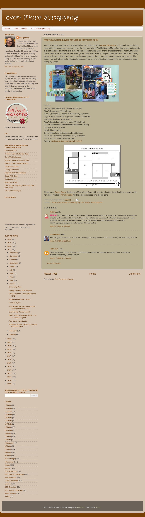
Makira (53, 212)
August (12, 266)
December (13, 253)
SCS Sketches (10, 487)
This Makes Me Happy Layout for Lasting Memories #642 (22, 307)
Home (7, 29)
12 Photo (8, 415)
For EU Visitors (20, 29)
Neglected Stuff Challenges (15, 173)
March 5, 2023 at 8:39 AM (60, 226)
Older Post (134, 273)
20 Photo (8, 430)
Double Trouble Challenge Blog (17, 160)
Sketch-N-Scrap (11, 182)
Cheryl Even (24, 38)
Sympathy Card (15, 287)
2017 (9, 356)
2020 (9, 346)
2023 (9, 250)
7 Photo (53, 202)
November (13, 256)
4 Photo (8, 437)
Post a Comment (54, 263)
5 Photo (8, 440)
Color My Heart (11, 151)
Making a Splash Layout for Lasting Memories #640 (71, 40)
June (11, 273)
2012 (9, 373)
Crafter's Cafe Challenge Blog (16, 154)
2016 (9, 360)
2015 (9, 363)
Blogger (98, 507)
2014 (9, 366)
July (11, 270)
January (12, 334)
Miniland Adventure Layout (19, 299)
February (13, 331)
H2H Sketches (10, 478)
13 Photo (8, 418)
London (8, 484)
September (14, 263)
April (11, 280)
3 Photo (8, 433)
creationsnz (55, 234)
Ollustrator (80, 507)
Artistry (7, 468)
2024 (9, 246)
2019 (9, 349)
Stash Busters (10, 493)
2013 (9, 370)
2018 (9, 353)
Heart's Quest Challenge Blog (16, 163)
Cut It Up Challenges (13, 157)
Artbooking (72, 202)
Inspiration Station (12, 167)
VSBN (7, 497)
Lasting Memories (108, 45)
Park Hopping (66, 195)
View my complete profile (14, 67)
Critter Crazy (60, 192)
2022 (9, 339)
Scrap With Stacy (11, 176)
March (12, 284)
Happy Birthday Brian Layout (20, 290)
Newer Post (50, 273)
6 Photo (8, 446)
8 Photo (8, 452)
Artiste (7, 465)
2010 (9, 380)
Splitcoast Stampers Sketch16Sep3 (66, 141)
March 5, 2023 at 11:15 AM (60, 241)
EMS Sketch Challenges (14, 474)
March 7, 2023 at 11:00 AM (60, 258)
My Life (81, 202)
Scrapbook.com (11, 179)
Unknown (54, 249)
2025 (9, 243)
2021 (9, 342)
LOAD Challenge (11, 481)
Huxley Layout (14, 303)
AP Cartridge (62, 202)
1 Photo (8, 405)
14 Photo (8, 421)
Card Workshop (11, 471)
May (11, 277)
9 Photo (8, 456)
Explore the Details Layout (19, 312)
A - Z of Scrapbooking (40, 29)
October (12, 260)
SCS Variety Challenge (14, 490)
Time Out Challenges (13, 191)
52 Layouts (9, 443)
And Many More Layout (18, 321)
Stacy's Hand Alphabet (93, 202)
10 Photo (8, 408)
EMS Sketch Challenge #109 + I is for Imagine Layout (22, 316)
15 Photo (8, 424)
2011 (9, 377)
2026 (9, 239)
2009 (9, 384)
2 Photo (8, 427)
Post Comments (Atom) (64, 279)
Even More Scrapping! (42, 17)
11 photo (8, 411)
